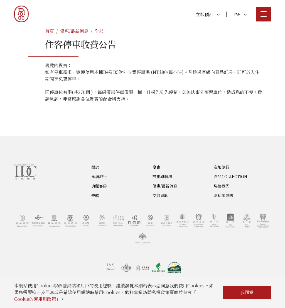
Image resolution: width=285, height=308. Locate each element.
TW (240, 14)
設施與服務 (162, 176)
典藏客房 (99, 186)
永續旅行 (99, 176)
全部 (99, 31)
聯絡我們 (221, 186)
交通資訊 (160, 195)
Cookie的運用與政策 (35, 299)
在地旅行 (221, 167)
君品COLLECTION (230, 176)
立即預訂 (208, 14)
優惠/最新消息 (74, 31)
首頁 (49, 31)
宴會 (156, 167)
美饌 (95, 195)
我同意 (247, 292)
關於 (95, 167)
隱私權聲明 (223, 195)
